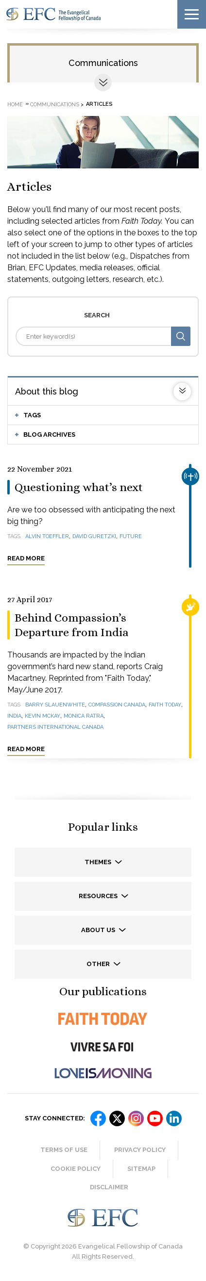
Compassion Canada (116, 705)
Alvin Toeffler (47, 536)
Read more (26, 558)
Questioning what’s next (79, 487)
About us (99, 930)
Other (98, 964)
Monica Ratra (83, 716)
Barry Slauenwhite (55, 705)
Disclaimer (109, 1187)
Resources (99, 896)
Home (15, 104)
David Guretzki (94, 536)
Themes (99, 862)
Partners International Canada (55, 727)
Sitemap (141, 1168)
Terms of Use (63, 1149)
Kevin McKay (42, 716)
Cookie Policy (76, 1168)
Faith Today (165, 705)
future (131, 536)
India (14, 716)
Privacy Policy (140, 1149)
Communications (103, 63)
